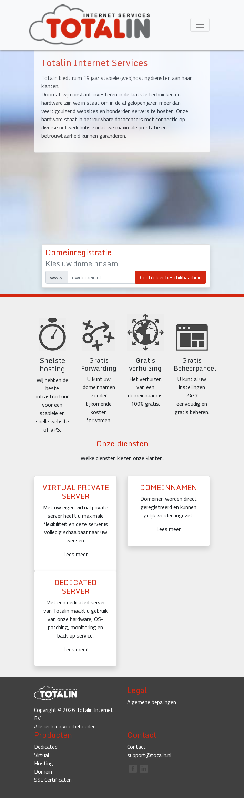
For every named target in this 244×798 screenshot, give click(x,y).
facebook (133, 769)
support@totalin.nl (149, 755)
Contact (136, 747)
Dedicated (46, 747)
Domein (43, 771)
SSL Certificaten (53, 780)
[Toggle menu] (200, 25)
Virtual (41, 755)
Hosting (43, 763)
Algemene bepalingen (151, 702)
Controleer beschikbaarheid (171, 277)
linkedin (144, 769)
